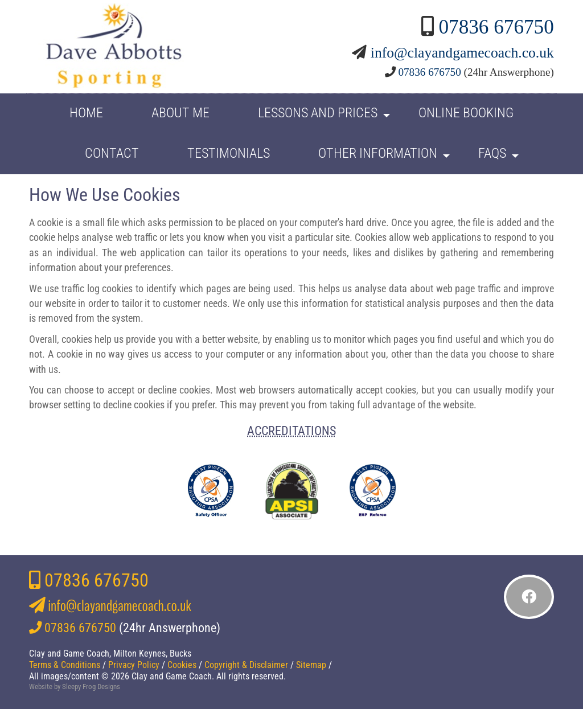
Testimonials (228, 153)
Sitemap (311, 664)
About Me (180, 113)
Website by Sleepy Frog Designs (74, 686)
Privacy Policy (133, 664)
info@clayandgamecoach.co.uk (462, 52)
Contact (112, 153)
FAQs (492, 153)
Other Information (377, 153)
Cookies (181, 664)
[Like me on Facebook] (529, 597)
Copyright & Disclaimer (246, 664)
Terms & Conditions (64, 664)
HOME (86, 113)
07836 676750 (495, 27)
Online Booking (466, 113)
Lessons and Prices (317, 113)
